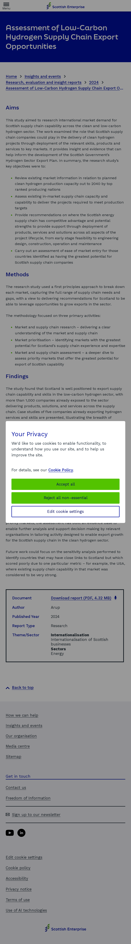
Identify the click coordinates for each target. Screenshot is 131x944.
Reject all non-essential (65, 497)
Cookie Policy (60, 470)
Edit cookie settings (65, 511)
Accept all (65, 484)
